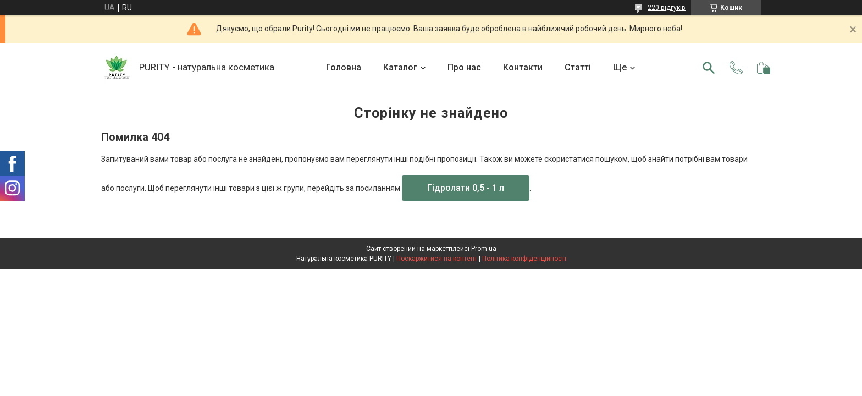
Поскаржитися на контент (436, 258)
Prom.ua (483, 248)
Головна (343, 67)
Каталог (400, 67)
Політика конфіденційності (524, 258)
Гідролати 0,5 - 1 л (465, 188)
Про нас (464, 67)
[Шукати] (709, 68)
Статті (578, 67)
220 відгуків (667, 8)
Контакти (523, 67)
